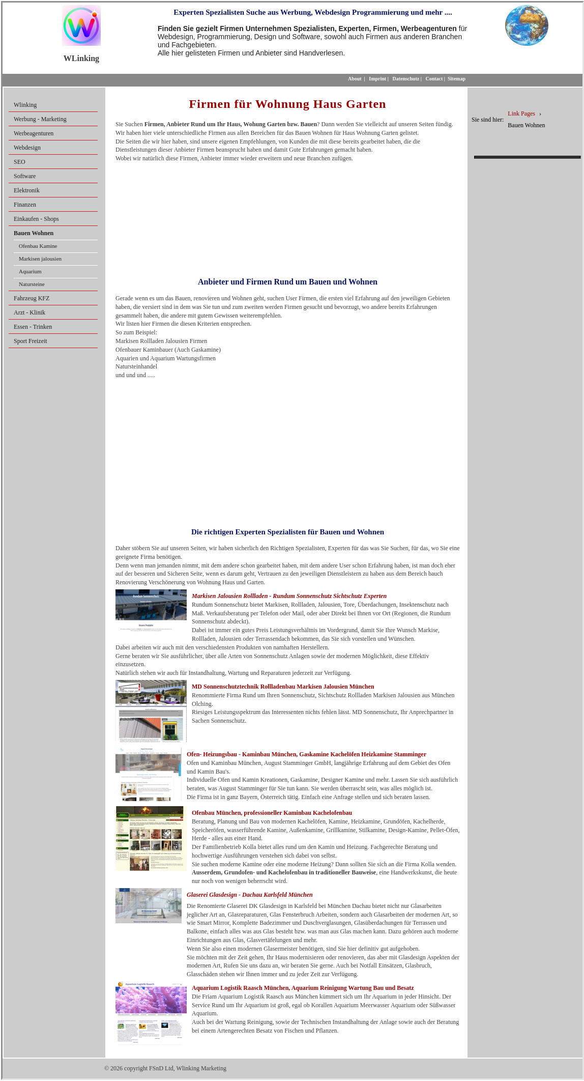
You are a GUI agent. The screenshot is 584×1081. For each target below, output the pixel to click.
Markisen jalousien (40, 258)
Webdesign (27, 147)
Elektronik (27, 190)
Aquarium (30, 271)
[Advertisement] (287, 216)
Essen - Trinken (33, 326)
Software (25, 176)
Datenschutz (405, 78)
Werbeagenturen (33, 133)
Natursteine (32, 284)
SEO (19, 161)
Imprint (377, 78)
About (355, 78)
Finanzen (25, 204)
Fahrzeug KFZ (31, 298)
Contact (434, 78)
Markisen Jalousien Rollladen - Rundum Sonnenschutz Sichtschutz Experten (289, 596)
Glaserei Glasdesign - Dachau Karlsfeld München (250, 894)
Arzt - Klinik (29, 312)
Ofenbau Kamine (38, 246)
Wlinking (25, 104)
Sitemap (456, 78)
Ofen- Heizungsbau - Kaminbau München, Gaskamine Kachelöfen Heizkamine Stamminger (306, 754)
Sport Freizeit (30, 341)
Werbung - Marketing (40, 119)
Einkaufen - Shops (36, 218)
